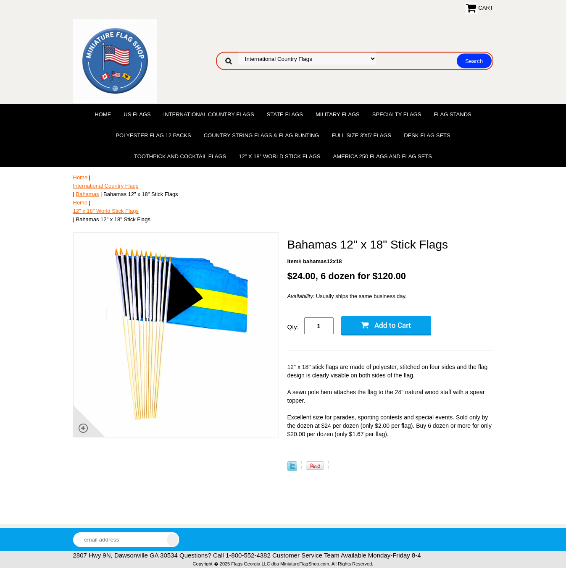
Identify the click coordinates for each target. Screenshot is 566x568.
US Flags (137, 114)
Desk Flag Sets (427, 135)
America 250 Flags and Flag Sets (382, 156)
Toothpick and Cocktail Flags (180, 156)
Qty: (293, 326)
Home (103, 114)
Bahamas (87, 194)
